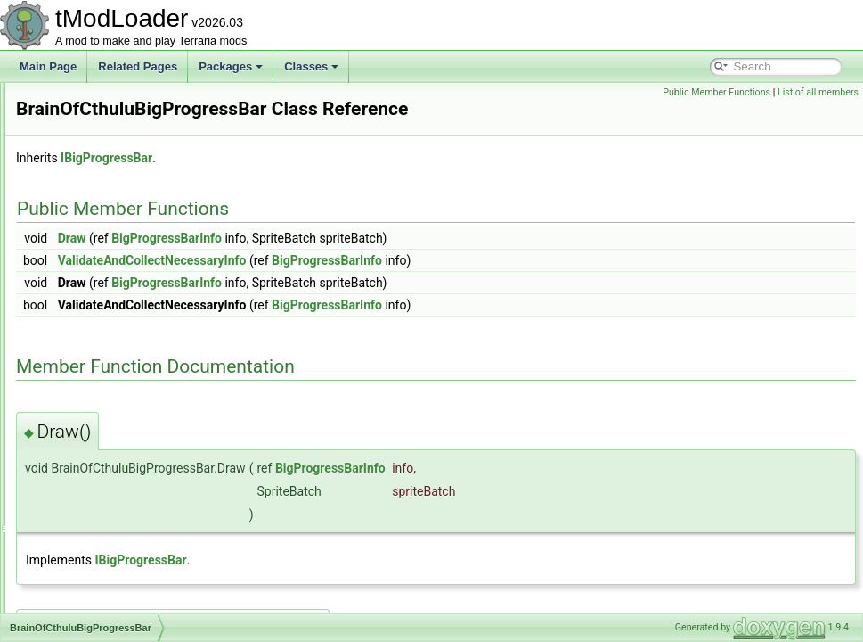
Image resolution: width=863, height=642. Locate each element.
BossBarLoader (96, 317)
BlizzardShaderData (106, 160)
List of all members (818, 92)
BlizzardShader (95, 141)
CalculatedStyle (96, 611)
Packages (231, 66)
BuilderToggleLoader (108, 533)
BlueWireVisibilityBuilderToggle (132, 258)
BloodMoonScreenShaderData (131, 239)
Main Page (48, 66)
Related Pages (137, 66)
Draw (295, 263)
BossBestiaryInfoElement (118, 337)
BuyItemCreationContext (117, 572)
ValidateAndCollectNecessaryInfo (375, 285)
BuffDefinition (90, 396)
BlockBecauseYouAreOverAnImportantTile (159, 199)
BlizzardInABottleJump (113, 121)
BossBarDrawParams (110, 298)
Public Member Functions (716, 92)
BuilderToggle (91, 494)
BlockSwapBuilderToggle (117, 219)
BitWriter (79, 101)
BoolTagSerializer (100, 278)
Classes (311, 66)
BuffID (73, 455)
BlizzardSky (87, 180)
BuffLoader (85, 474)
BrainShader (88, 376)
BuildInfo (80, 553)
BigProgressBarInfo (389, 263)
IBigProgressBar (329, 183)
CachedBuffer (91, 592)
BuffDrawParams (99, 415)
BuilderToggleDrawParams (122, 513)
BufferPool (84, 435)
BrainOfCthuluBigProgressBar (129, 356)
